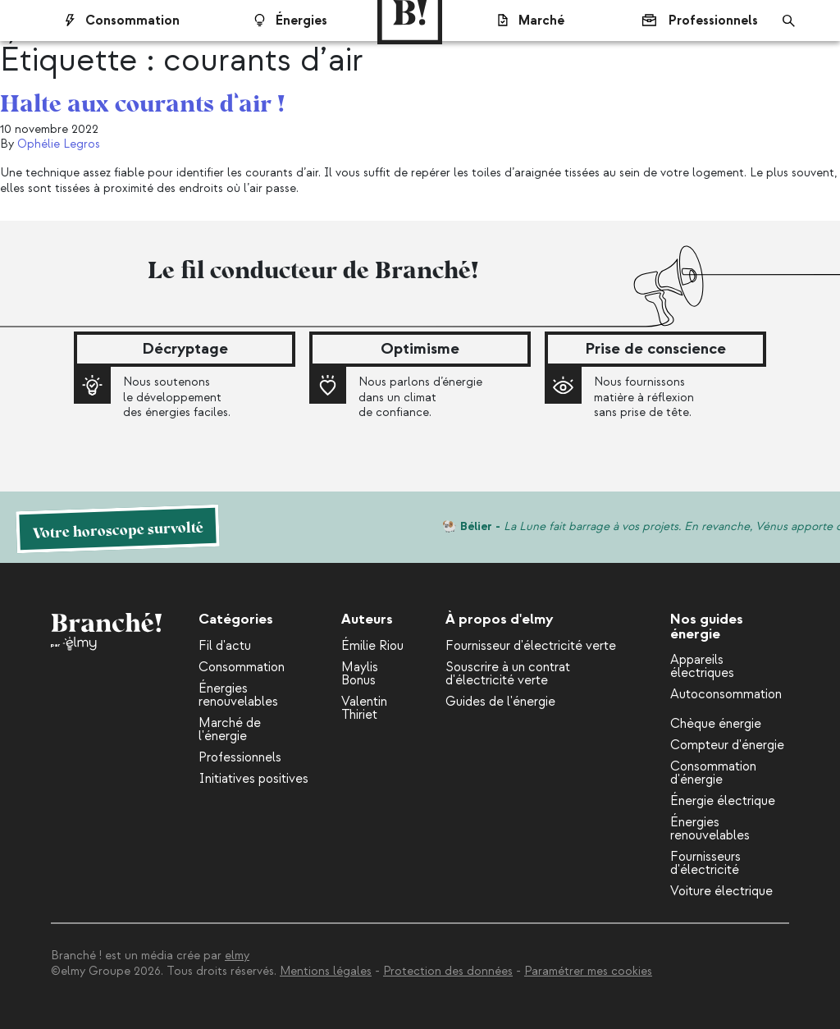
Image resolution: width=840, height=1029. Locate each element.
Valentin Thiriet (364, 708)
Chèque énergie (715, 723)
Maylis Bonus (359, 674)
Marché (522, 20)
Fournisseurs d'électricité (705, 863)
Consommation (242, 667)
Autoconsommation (726, 694)
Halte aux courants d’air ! (142, 101)
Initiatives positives (253, 778)
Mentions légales (326, 971)
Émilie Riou (372, 645)
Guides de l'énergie (500, 701)
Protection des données (448, 971)
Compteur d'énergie (727, 745)
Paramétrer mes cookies (588, 971)
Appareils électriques (702, 666)
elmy (237, 955)
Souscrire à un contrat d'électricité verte (507, 674)
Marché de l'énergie (230, 729)
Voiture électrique (721, 891)
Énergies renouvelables (238, 695)
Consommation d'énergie (713, 773)
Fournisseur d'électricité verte (530, 645)
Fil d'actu (225, 645)
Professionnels (691, 20)
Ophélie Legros (58, 144)
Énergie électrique (722, 800)
